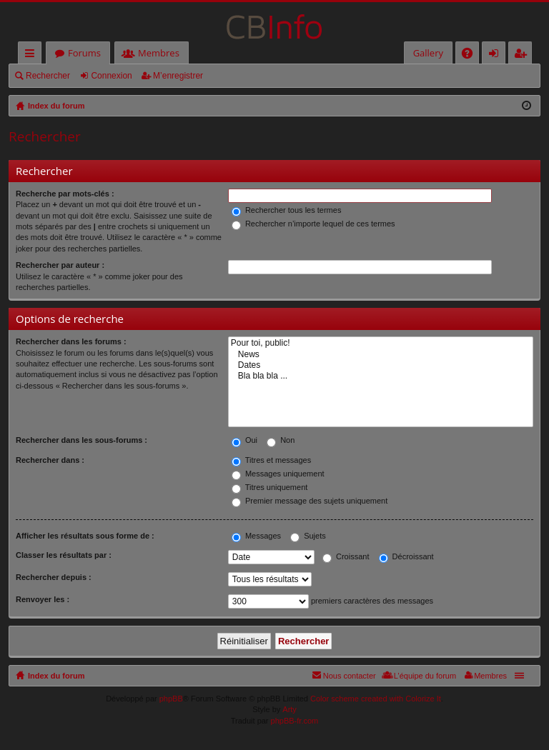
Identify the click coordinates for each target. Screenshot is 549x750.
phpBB (171, 698)
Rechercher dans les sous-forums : (81, 440)
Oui (244, 440)
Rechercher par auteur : (60, 265)
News (380, 354)
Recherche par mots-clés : (65, 193)
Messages (256, 535)
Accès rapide (32, 55)
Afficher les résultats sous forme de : (85, 535)
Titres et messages (271, 460)
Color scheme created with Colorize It (375, 698)
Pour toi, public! (380, 343)
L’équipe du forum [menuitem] (425, 675)
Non (281, 440)
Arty (289, 709)
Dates (380, 365)
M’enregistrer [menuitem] (523, 55)
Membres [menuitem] (490, 675)
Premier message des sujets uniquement (309, 500)
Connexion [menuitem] (497, 55)
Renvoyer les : (42, 599)
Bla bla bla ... (380, 376)
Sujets (308, 535)
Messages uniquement (278, 473)
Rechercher (48, 76)
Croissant (346, 556)
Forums (84, 52)
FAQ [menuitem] (471, 55)
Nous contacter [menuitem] (349, 675)
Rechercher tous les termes (287, 210)
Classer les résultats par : (64, 555)
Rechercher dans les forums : (71, 341)
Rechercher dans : (50, 460)
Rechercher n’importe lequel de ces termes (313, 223)
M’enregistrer (178, 76)
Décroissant (406, 556)
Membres (158, 52)
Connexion (111, 76)
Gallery (428, 52)
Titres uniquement (270, 487)
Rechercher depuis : (54, 577)
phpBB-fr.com (295, 720)
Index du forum (56, 675)
